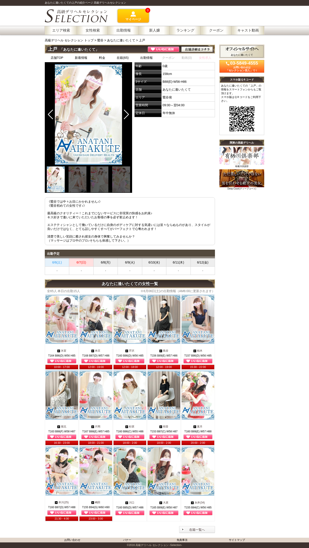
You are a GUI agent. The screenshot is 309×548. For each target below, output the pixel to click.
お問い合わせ (72, 540)
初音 (163, 426)
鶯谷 (100, 40)
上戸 (142, 40)
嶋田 (95, 502)
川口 (129, 502)
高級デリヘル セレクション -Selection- (158, 545)
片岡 (95, 426)
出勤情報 (146, 57)
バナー (127, 540)
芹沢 (129, 350)
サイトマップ (237, 540)
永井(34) (198, 502)
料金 (102, 57)
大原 (163, 502)
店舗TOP (57, 57)
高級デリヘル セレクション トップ (69, 40)
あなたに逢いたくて (121, 40)
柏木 (197, 350)
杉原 (129, 426)
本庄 (95, 350)
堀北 (61, 426)
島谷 (163, 350)
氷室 (61, 350)
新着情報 (81, 57)
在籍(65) (123, 57)
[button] (126, 114)
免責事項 (182, 540)
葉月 (197, 426)
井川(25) (62, 502)
